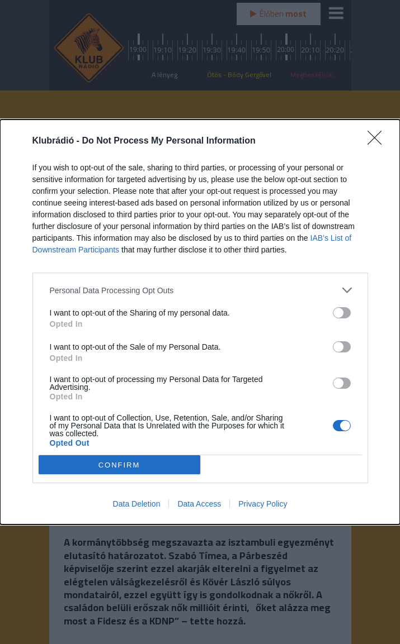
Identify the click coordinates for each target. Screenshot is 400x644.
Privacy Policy (262, 503)
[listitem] (200, 290)
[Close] (378, 141)
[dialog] (200, 322)
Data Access (199, 503)
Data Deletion (137, 503)
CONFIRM (119, 464)
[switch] (342, 312)
